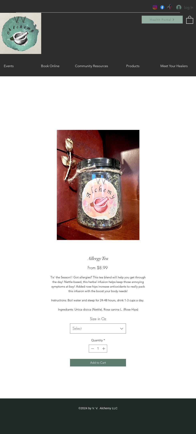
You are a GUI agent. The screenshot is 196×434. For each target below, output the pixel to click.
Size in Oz (98, 318)
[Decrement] (92, 348)
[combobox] (98, 328)
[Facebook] (162, 7)
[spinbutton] (98, 348)
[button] (189, 19)
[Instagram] (154, 7)
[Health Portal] (162, 20)
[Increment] (104, 348)
